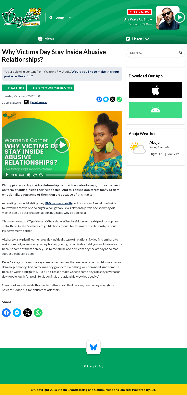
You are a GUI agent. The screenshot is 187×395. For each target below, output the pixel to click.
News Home (16, 87)
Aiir (152, 389)
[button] (62, 145)
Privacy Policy (93, 366)
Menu (46, 38)
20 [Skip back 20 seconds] (35, 175)
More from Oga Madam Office (52, 87)
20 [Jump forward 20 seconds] (41, 175)
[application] (62, 145)
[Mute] (29, 175)
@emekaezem (35, 102)
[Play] (7, 175)
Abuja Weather (142, 133)
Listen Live (137, 38)
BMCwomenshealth (58, 203)
